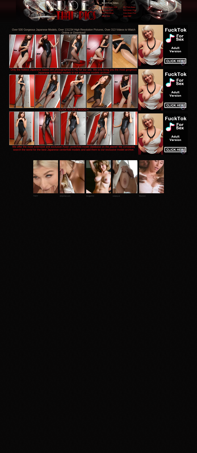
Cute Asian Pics (129, 13)
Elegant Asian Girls (109, 7)
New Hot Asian (108, 13)
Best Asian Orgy (129, 10)
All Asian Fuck (107, 10)
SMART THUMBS (104, 387)
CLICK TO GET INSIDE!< (74, 109)
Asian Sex (106, 16)
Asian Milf (127, 16)
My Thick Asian (129, 7)
